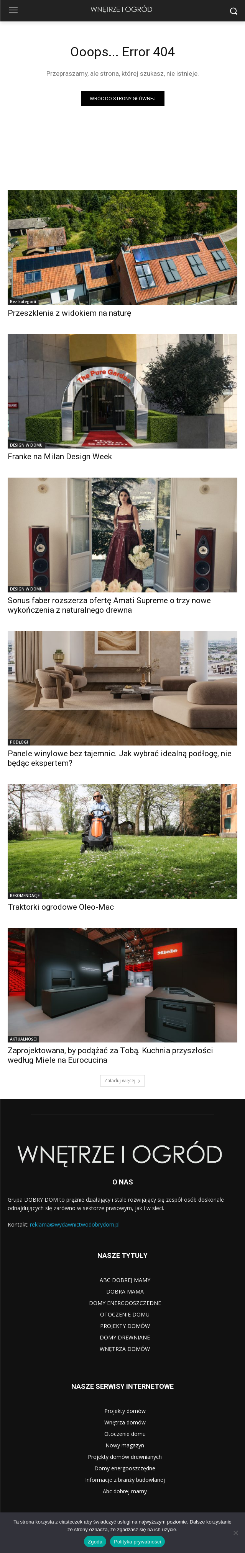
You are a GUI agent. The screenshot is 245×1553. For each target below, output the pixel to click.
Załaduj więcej (122, 1080)
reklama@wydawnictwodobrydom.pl (75, 1224)
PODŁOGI (19, 742)
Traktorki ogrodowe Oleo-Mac (61, 907)
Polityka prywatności (137, 1542)
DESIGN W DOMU (26, 445)
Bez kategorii (23, 301)
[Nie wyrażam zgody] (235, 1533)
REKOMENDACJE (24, 895)
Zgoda (95, 1542)
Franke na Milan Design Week (60, 456)
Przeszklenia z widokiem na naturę (69, 313)
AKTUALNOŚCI (23, 1039)
